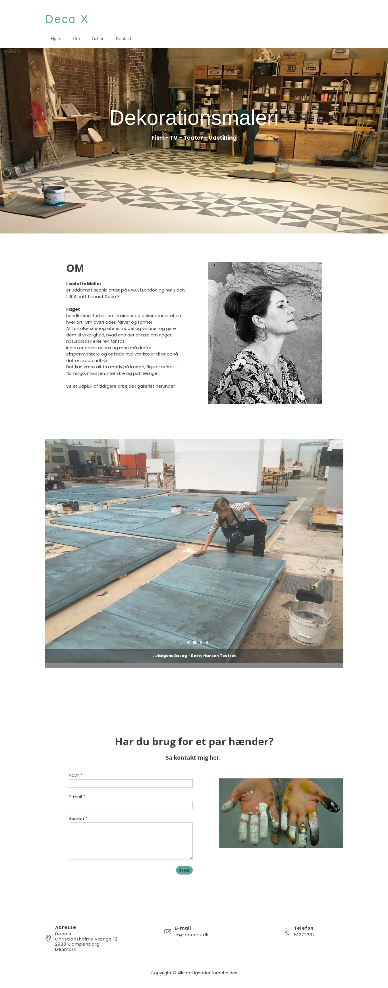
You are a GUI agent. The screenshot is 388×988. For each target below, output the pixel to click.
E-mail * (77, 797)
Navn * (75, 775)
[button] (195, 642)
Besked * (78, 818)
